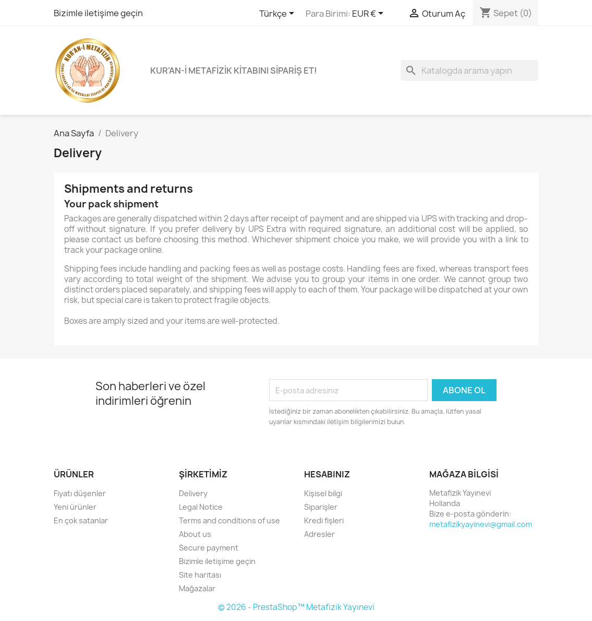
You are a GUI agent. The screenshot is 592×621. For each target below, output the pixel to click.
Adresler (319, 534)
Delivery (193, 493)
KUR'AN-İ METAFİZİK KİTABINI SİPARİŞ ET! (233, 70)
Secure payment (208, 548)
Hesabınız (327, 474)
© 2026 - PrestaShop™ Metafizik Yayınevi (296, 607)
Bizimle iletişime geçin (98, 13)
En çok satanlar (81, 520)
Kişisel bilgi (323, 493)
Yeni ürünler (75, 507)
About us (195, 534)
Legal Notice (201, 507)
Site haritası (200, 575)
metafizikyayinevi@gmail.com (480, 524)
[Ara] (469, 70)
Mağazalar (197, 588)
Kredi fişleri (324, 520)
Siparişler (320, 507)
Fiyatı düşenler (80, 493)
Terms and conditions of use (229, 520)
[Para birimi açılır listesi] (369, 14)
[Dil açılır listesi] (278, 14)
